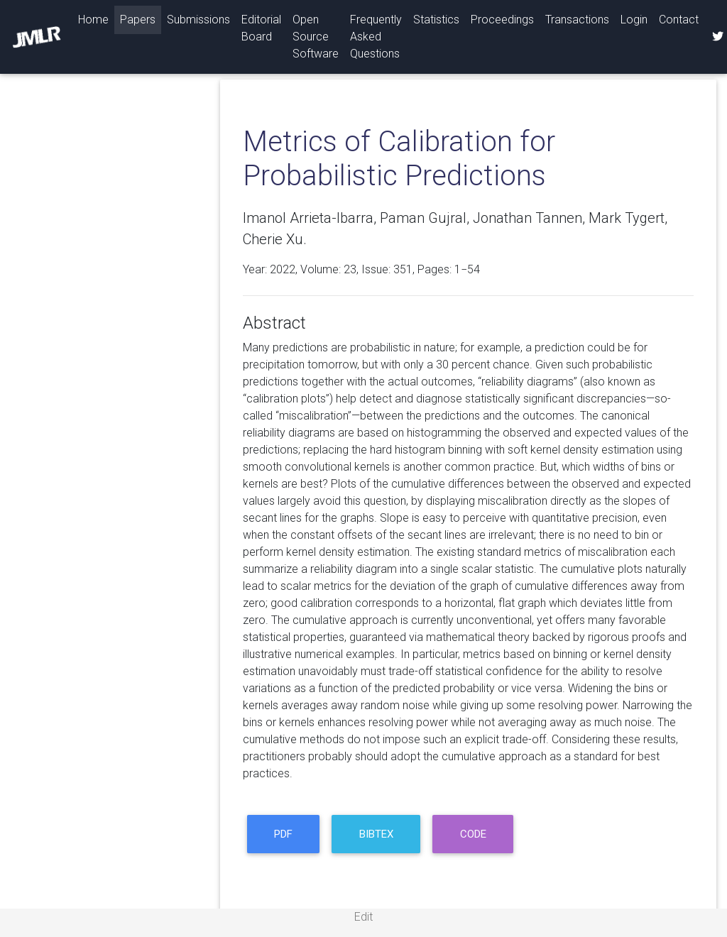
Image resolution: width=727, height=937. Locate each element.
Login (634, 19)
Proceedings (502, 19)
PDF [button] (283, 834)
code (473, 834)
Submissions (198, 19)
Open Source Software (316, 36)
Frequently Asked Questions (376, 36)
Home (96, 18)
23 (350, 269)
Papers (137, 19)
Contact (679, 19)
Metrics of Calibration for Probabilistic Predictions (399, 158)
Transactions (577, 19)
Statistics (436, 19)
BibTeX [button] (376, 834)
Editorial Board (261, 28)
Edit (363, 917)
